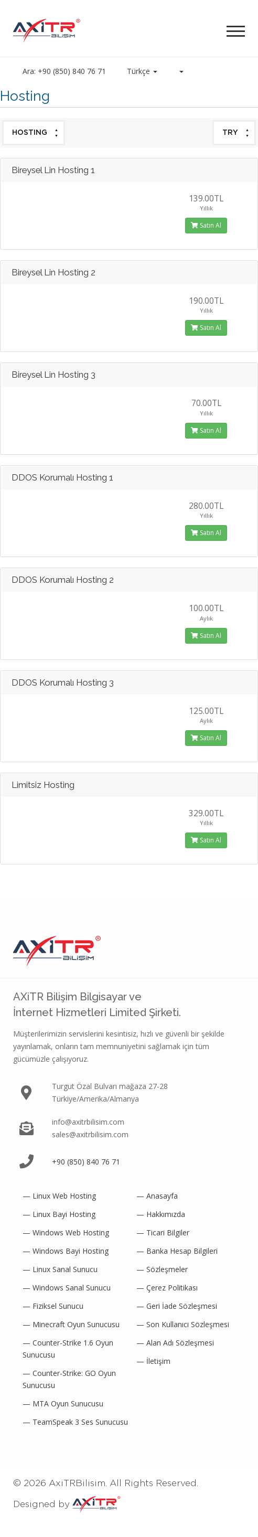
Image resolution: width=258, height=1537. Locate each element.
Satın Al (206, 225)
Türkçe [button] (142, 71)
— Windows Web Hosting (66, 1232)
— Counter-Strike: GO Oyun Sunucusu (69, 1379)
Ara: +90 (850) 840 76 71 (64, 71)
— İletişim (153, 1361)
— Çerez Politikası (167, 1288)
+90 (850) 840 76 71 (86, 1162)
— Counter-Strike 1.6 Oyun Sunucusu (68, 1349)
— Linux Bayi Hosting (59, 1214)
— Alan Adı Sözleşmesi (175, 1343)
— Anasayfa (157, 1196)
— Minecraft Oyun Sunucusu (71, 1324)
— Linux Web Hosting (59, 1196)
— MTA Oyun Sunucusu (63, 1403)
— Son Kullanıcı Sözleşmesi (182, 1324)
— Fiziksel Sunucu (53, 1306)
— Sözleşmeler (162, 1269)
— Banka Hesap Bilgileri (177, 1251)
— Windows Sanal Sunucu (67, 1288)
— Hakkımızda (160, 1214)
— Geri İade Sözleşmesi (176, 1306)
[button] (181, 71)
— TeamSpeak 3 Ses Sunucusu (75, 1422)
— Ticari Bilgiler (162, 1232)
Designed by (67, 1504)
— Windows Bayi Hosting (66, 1251)
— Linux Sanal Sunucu (60, 1269)
